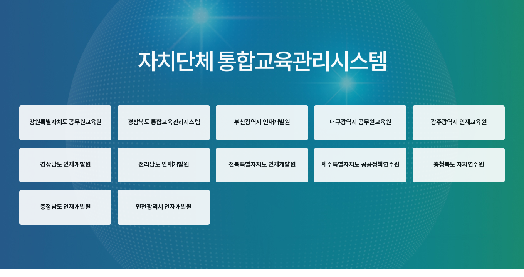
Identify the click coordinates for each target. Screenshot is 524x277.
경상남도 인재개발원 (65, 165)
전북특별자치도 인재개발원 (262, 165)
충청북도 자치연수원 (458, 165)
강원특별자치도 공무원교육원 (65, 122)
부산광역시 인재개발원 (262, 122)
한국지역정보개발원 (26, 234)
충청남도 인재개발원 (65, 207)
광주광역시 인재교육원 (459, 122)
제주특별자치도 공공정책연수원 (360, 165)
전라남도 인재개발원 (163, 165)
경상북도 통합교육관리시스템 (164, 122)
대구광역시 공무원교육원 (360, 122)
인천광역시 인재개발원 (163, 207)
